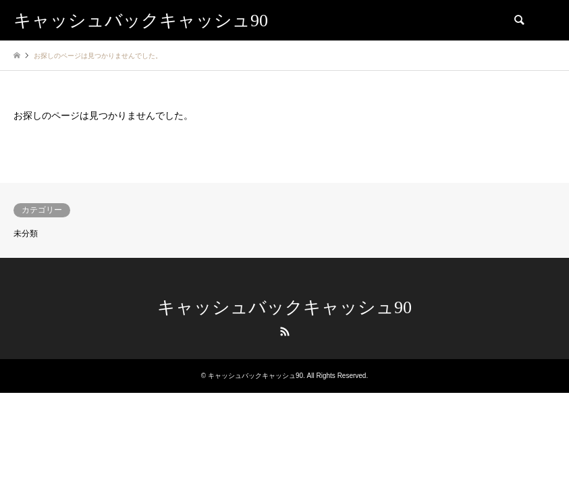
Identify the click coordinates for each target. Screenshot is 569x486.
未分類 (25, 233)
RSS (285, 331)
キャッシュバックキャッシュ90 (284, 307)
